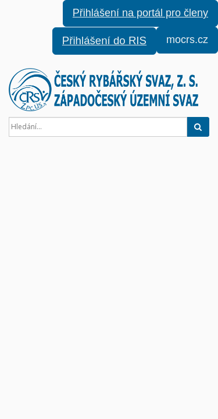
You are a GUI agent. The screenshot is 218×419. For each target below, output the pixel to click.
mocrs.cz (187, 39)
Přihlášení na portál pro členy (140, 13)
